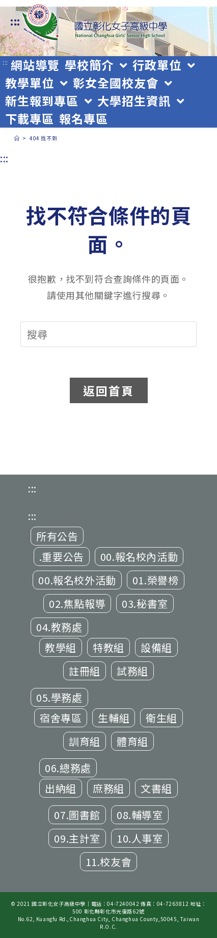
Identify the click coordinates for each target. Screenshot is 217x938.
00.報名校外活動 (77, 580)
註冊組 (84, 670)
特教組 (108, 647)
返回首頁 (108, 390)
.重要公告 (61, 556)
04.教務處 (59, 627)
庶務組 (108, 788)
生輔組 (113, 717)
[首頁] (17, 138)
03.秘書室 (145, 603)
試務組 (132, 670)
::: (15, 21)
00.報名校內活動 (139, 556)
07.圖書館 (77, 814)
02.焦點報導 (77, 603)
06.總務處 (68, 767)
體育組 (132, 741)
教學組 (60, 647)
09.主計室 (77, 838)
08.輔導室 (140, 814)
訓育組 (84, 741)
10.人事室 (140, 838)
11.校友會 (109, 861)
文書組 (156, 788)
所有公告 (57, 536)
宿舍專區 (61, 717)
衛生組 (161, 717)
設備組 (156, 647)
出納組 (60, 788)
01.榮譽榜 (155, 580)
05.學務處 (59, 697)
